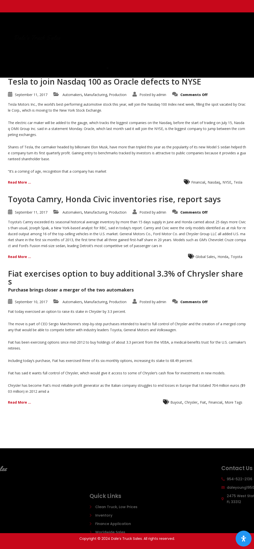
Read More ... (19, 182)
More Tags (233, 402)
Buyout (176, 402)
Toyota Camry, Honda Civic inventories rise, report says (114, 199)
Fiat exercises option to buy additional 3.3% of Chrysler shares (125, 277)
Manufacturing (95, 94)
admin (161, 94)
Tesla (238, 182)
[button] (140, 68)
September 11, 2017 (31, 94)
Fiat (203, 402)
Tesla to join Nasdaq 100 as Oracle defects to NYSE (104, 81)
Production (118, 94)
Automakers (72, 94)
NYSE (226, 182)
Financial (198, 182)
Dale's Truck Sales (92, 37)
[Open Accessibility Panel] (244, 539)
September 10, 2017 (31, 301)
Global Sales (205, 256)
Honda (223, 256)
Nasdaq (214, 182)
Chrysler (191, 402)
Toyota (236, 256)
